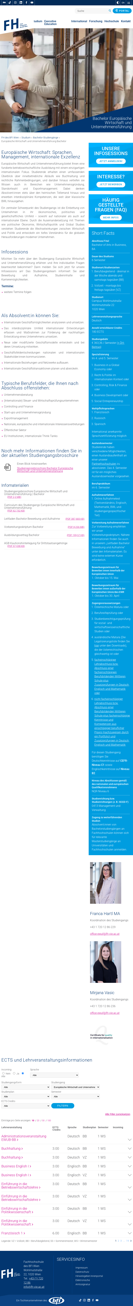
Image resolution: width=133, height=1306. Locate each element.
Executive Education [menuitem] (50, 23)
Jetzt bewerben (111, 184)
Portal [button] (122, 10)
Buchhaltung (12, 1148)
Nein (8, 1073)
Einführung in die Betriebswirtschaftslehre (20, 1185)
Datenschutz (82, 1271)
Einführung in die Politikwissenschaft (17, 1210)
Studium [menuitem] (37, 21)
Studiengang (58, 1082)
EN (123, 3)
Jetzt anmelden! (111, 161)
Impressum (82, 1267)
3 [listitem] (121, 1240)
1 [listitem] (116, 1240)
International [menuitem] (79, 21)
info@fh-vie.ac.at (34, 1286)
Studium (25, 137)
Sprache (34, 1069)
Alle (3, 1076)
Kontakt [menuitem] (126, 21)
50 (43, 1120)
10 (33, 1120)
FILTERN (62, 1105)
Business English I (16, 1166)
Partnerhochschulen (104, 463)
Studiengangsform (11, 1082)
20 (38, 1120)
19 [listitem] (127, 1240)
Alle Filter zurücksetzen (117, 1114)
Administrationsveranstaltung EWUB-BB (23, 1137)
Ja (17, 1073)
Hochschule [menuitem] (111, 21)
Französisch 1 (13, 1233)
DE (128, 3)
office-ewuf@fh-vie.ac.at (104, 933)
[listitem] (131, 1240)
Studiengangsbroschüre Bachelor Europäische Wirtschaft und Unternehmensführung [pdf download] (45, 470)
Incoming (6, 1069)
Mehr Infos (111, 217)
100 (49, 1120)
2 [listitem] (118, 1240)
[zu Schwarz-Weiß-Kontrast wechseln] (118, 2)
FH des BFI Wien (10, 137)
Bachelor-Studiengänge (45, 137)
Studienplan (7, 1091)
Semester (56, 1091)
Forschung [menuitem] (95, 21)
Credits (8, 1101)
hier (96, 645)
